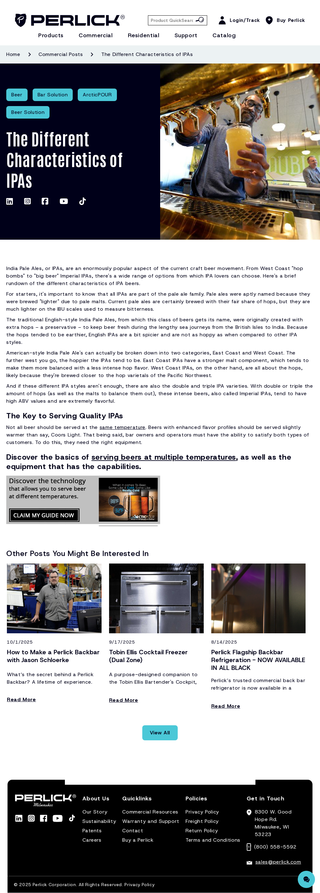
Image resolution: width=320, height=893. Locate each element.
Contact (132, 830)
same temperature (122, 427)
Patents (92, 830)
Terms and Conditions (213, 840)
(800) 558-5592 (275, 847)
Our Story (95, 812)
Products (51, 35)
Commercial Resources (150, 812)
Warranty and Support (150, 821)
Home (13, 54)
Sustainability (99, 821)
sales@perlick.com (278, 862)
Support (186, 35)
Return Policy (202, 830)
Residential (144, 35)
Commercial (96, 35)
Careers (91, 840)
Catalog (224, 35)
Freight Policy (202, 821)
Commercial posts (61, 54)
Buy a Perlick (137, 840)
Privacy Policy (202, 812)
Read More (21, 699)
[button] (95, 801)
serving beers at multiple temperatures (164, 457)
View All (160, 732)
